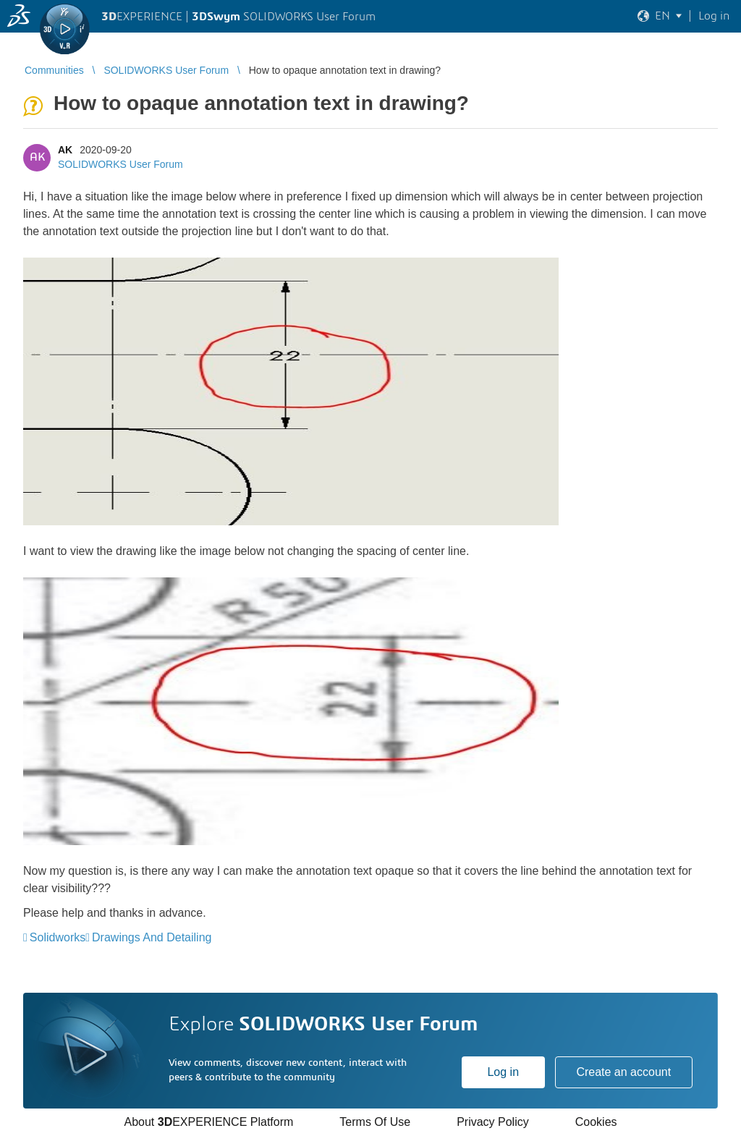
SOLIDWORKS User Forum (120, 164)
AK (65, 150)
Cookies (596, 1122)
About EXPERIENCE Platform (208, 1122)
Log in (503, 1072)
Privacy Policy (493, 1122)
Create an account (623, 1072)
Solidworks (57, 937)
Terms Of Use (374, 1122)
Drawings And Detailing (151, 937)
